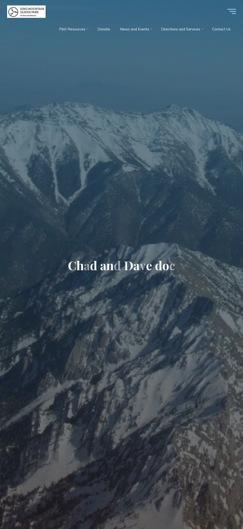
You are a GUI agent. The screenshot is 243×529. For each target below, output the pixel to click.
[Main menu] (231, 11)
